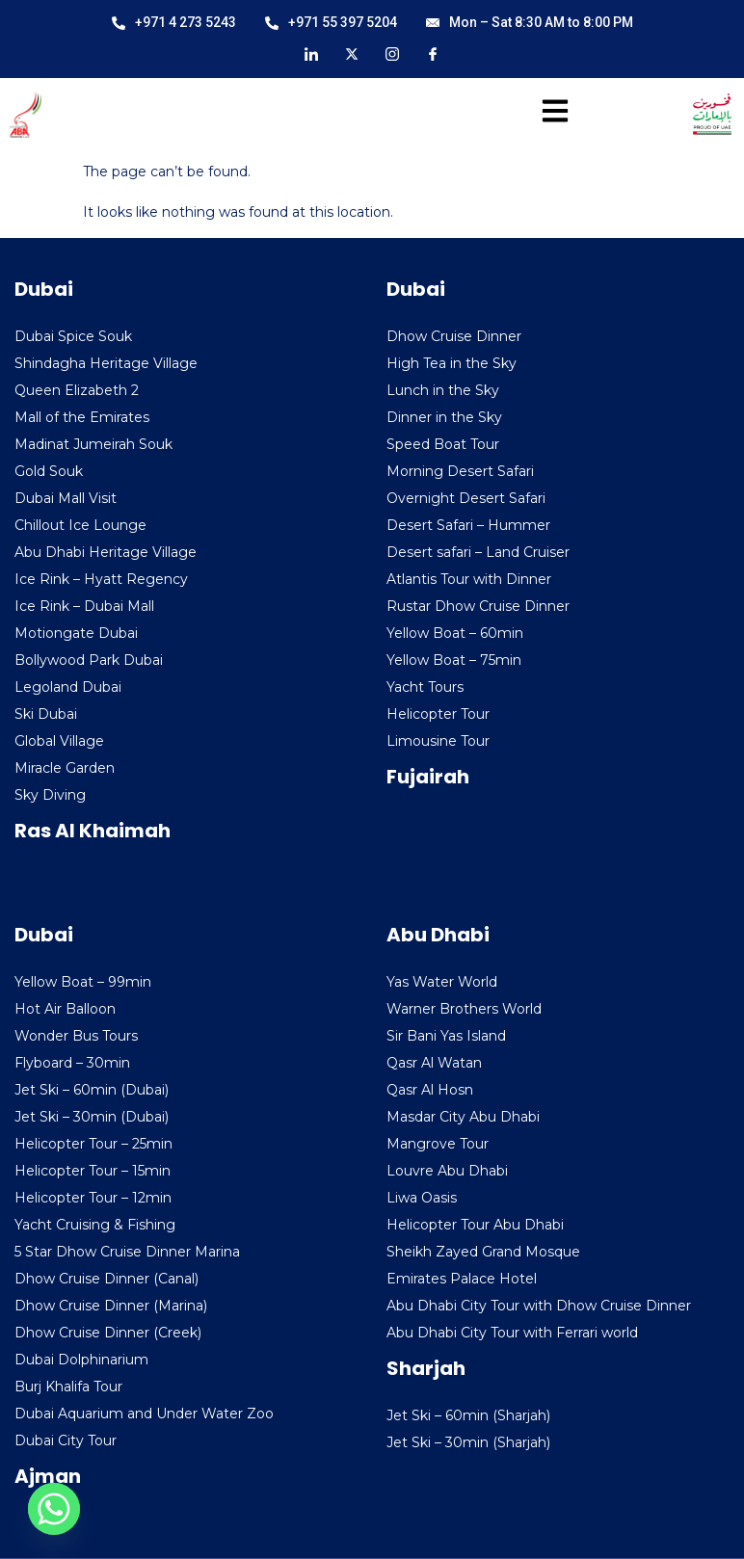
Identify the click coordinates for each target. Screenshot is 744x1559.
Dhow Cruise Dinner (453, 336)
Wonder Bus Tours (76, 1035)
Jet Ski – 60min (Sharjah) (468, 1415)
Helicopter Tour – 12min (93, 1197)
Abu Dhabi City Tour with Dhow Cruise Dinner (538, 1305)
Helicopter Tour (438, 714)
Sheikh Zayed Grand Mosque (483, 1251)
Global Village (59, 741)
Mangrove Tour (437, 1143)
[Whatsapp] (54, 1509)
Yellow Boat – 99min (82, 982)
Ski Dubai (45, 714)
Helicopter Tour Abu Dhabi (475, 1224)
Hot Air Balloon (65, 1008)
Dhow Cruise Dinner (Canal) (106, 1278)
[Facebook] (432, 53)
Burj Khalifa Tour (68, 1386)
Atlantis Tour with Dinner (468, 579)
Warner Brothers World (464, 1008)
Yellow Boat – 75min (453, 660)
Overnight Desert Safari (465, 498)
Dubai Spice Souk (73, 336)
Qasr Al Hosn (429, 1089)
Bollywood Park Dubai (88, 660)
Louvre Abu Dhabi (447, 1170)
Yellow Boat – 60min (454, 633)
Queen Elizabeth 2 (76, 390)
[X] (352, 53)
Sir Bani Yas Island (446, 1035)
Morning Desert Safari (460, 471)
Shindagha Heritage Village (106, 363)
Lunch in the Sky (442, 390)
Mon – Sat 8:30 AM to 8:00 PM (529, 22)
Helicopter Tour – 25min (93, 1143)
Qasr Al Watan (434, 1062)
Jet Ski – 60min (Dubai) (91, 1089)
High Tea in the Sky (451, 363)
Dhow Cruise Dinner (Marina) (110, 1305)
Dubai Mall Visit (65, 498)
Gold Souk (48, 471)
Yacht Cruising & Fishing (94, 1224)
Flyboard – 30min (72, 1062)
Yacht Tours (425, 687)
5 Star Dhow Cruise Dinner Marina (127, 1251)
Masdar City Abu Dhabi (463, 1116)
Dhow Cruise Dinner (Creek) (107, 1332)
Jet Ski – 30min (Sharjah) (468, 1442)
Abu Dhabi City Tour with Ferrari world (512, 1332)
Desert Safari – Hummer (468, 525)
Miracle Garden (64, 768)
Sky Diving (50, 795)
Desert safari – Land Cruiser (478, 552)
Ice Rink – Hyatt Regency (101, 579)
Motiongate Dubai (76, 633)
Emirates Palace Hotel (461, 1278)
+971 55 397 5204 (331, 22)
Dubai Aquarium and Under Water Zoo (144, 1413)
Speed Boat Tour (442, 444)
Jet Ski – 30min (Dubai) (91, 1116)
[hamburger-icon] (549, 115)
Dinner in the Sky (444, 417)
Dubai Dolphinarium (81, 1359)
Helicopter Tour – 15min (92, 1170)
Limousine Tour (438, 741)
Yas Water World (441, 982)
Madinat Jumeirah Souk (93, 444)
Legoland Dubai (67, 687)
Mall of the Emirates (81, 417)
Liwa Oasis (421, 1197)
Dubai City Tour (65, 1440)
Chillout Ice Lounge (80, 525)
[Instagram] (392, 53)
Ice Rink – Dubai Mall (84, 606)
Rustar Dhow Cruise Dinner (478, 606)
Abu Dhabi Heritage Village (105, 552)
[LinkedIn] (311, 53)
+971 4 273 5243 (174, 22)
